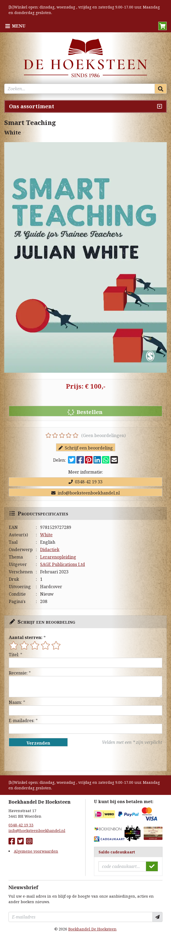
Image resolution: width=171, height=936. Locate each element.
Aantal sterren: (25, 637)
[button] (162, 26)
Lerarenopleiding (58, 557)
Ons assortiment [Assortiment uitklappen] (31, 106)
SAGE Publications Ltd (62, 564)
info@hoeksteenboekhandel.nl (85, 493)
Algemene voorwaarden (36, 851)
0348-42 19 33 (85, 482)
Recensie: (18, 673)
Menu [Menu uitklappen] (18, 26)
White (46, 535)
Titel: (14, 655)
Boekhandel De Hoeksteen (92, 929)
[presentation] (43, 759)
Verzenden (38, 743)
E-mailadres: (22, 720)
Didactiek (49, 549)
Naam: (15, 702)
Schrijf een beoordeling (85, 448)
